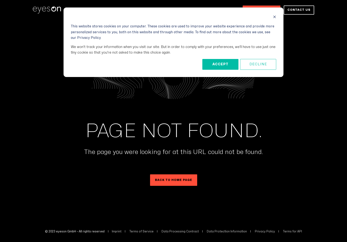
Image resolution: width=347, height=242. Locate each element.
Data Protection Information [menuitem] (227, 231)
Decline (258, 64)
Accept (220, 64)
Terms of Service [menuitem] (141, 231)
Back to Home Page (173, 180)
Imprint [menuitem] (116, 231)
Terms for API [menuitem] (292, 231)
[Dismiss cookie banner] (274, 18)
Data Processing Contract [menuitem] (180, 231)
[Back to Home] (47, 10)
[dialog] (173, 42)
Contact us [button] (298, 9)
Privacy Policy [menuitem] (265, 231)
